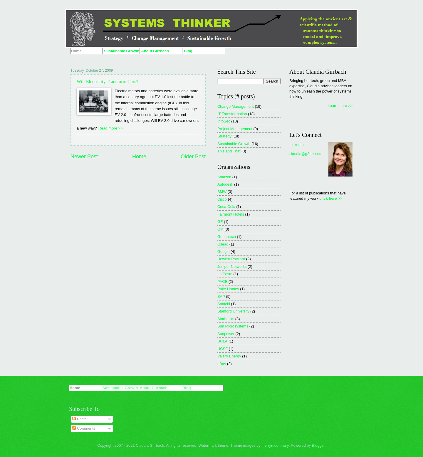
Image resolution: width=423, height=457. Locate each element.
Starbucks (225, 319)
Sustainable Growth (233, 144)
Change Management (235, 106)
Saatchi (223, 304)
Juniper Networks (231, 266)
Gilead (222, 244)
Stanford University (233, 311)
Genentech (226, 236)
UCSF (222, 349)
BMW (221, 191)
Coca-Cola (226, 206)
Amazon (224, 177)
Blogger (318, 445)
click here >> (330, 198)
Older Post (193, 156)
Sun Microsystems (232, 326)
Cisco (222, 199)
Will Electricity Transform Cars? (107, 81)
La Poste (224, 274)
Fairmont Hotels (230, 214)
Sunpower (225, 334)
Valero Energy (229, 356)
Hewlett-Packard (231, 259)
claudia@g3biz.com (306, 154)
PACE (222, 281)
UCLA (222, 341)
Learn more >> (340, 105)
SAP (221, 296)
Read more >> (110, 128)
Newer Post (84, 156)
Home (139, 156)
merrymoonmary (275, 445)
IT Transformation (232, 114)
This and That (229, 151)
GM (220, 229)
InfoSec (223, 121)
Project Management (234, 129)
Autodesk (225, 184)
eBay (221, 364)
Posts (79, 419)
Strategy (224, 136)
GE (220, 221)
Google (223, 251)
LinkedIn (296, 144)
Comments (83, 428)
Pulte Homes (228, 289)
